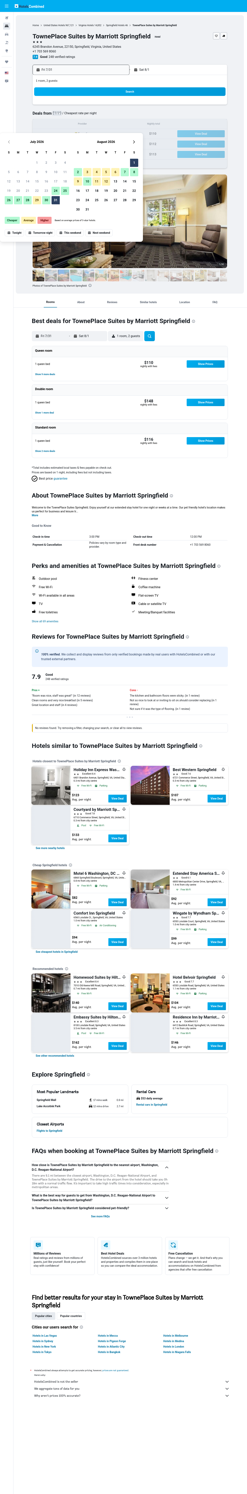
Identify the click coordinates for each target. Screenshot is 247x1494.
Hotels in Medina (174, 1341)
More (35, 515)
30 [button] (98, 143)
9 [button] (98, 115)
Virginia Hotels (86, 25)
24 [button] (107, 134)
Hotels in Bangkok (109, 1352)
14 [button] (79, 125)
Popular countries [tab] (71, 1316)
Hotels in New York (44, 1346)
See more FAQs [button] (100, 1216)
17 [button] (107, 125)
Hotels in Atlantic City (111, 1346)
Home (36, 25)
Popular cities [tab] (44, 1316)
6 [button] (70, 115)
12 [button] (60, 125)
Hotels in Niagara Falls (177, 1352)
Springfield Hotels (115, 25)
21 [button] (79, 134)
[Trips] (7, 62)
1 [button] (89, 106)
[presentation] (90, 285)
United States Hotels (54, 25)
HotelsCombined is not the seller (132, 1381)
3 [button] (107, 106)
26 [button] (60, 143)
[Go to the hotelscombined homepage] (29, 6)
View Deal (118, 798)
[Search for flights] (7, 18)
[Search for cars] (7, 34)
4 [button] (117, 106)
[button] (6, 6)
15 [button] (89, 125)
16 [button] (98, 125)
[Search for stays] (7, 26)
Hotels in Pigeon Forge (112, 1341)
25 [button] (117, 134)
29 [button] (89, 143)
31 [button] (107, 143)
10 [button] (107, 115)
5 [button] (61, 115)
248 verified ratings (62, 57)
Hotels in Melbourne (176, 1335)
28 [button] (79, 143)
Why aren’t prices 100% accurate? (132, 1395)
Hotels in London (174, 1346)
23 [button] (98, 134)
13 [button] (70, 125)
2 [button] (98, 106)
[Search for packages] (7, 42)
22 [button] (89, 134)
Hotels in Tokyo (42, 1352)
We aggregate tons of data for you (132, 1388)
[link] (50, 848)
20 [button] (70, 134)
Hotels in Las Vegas (45, 1335)
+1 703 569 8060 (44, 51)
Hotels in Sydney (43, 1341)
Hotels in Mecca (108, 1335)
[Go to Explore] (7, 51)
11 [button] (117, 115)
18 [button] (117, 125)
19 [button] (60, 134)
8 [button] (89, 115)
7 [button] (79, 115)
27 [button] (70, 143)
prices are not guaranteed (116, 1370)
